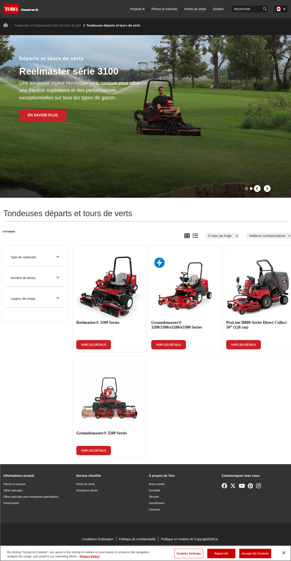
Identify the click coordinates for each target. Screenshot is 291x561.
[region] (145, 553)
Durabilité (154, 490)
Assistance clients (86, 490)
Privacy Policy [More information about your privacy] (89, 556)
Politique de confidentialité (137, 539)
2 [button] (251, 189)
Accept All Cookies (255, 553)
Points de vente (195, 9)
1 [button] (247, 189)
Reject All (221, 553)
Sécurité (154, 496)
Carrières (154, 509)
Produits (137, 9)
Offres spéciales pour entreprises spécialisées (31, 496)
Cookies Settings (189, 553)
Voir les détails (93, 344)
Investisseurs (157, 503)
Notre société (157, 484)
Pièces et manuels (164, 9)
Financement (11, 503)
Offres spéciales (13, 490)
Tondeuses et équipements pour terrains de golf (45, 25)
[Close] (284, 553)
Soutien (218, 9)
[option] (145, 116)
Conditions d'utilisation (97, 539)
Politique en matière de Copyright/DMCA (189, 539)
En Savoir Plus (43, 115)
